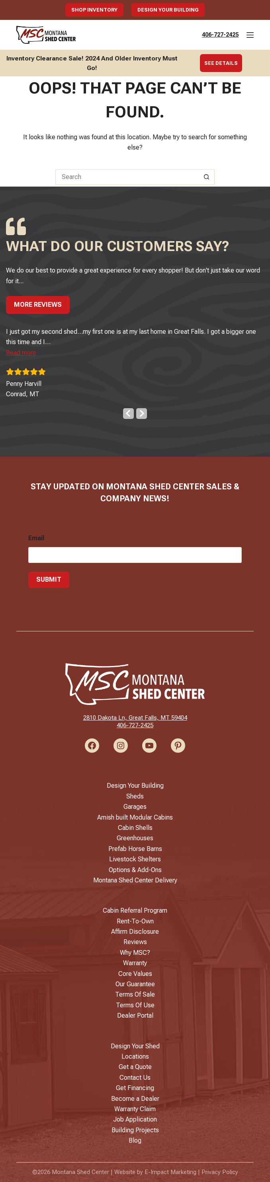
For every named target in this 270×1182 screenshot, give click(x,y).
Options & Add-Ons (135, 870)
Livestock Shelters (135, 859)
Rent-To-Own (135, 921)
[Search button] (207, 177)
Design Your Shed (135, 1046)
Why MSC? (135, 952)
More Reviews (38, 303)
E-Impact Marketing (170, 1172)
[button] (21, 351)
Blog (135, 1140)
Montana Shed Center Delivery (135, 880)
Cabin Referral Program (135, 910)
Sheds (135, 796)
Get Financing (135, 1088)
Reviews (135, 942)
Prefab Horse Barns (135, 849)
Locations (135, 1056)
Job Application (135, 1119)
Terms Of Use (135, 1005)
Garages (135, 806)
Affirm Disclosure (135, 931)
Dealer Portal (135, 1015)
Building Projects (135, 1130)
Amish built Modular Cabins (135, 817)
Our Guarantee (135, 984)
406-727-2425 (220, 34)
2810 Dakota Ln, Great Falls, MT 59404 (135, 717)
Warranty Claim (135, 1109)
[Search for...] (127, 177)
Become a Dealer (135, 1098)
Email (36, 536)
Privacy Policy (220, 1172)
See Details (221, 63)
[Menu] (250, 35)
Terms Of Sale (135, 994)
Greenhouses (135, 838)
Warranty (135, 963)
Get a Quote (135, 1067)
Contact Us (135, 1077)
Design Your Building (168, 10)
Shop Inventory (94, 10)
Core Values (135, 974)
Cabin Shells (135, 827)
